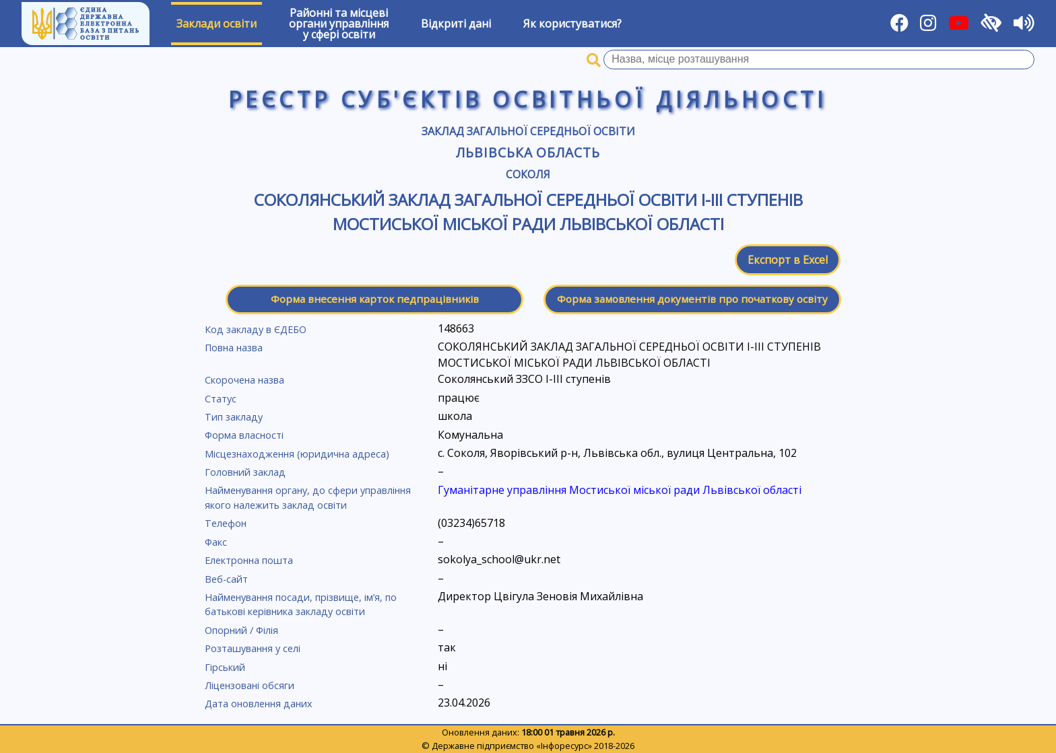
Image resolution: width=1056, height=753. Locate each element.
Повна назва (234, 347)
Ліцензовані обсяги (249, 685)
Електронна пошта (249, 560)
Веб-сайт (226, 579)
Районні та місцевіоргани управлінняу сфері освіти (339, 23)
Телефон (225, 523)
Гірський (225, 667)
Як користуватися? (572, 23)
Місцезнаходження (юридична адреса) (297, 453)
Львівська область (528, 152)
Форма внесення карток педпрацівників (375, 299)
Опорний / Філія (241, 630)
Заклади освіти (216, 23)
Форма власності (244, 435)
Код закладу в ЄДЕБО (255, 329)
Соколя (528, 174)
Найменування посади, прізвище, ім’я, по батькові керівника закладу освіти (301, 604)
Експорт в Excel (788, 259)
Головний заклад (245, 472)
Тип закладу (234, 416)
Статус (220, 398)
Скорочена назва (244, 379)
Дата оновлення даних (258, 703)
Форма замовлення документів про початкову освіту (692, 299)
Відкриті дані (456, 23)
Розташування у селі (252, 648)
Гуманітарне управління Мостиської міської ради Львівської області (619, 489)
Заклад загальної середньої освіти (528, 131)
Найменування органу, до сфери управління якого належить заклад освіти (308, 497)
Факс (216, 542)
